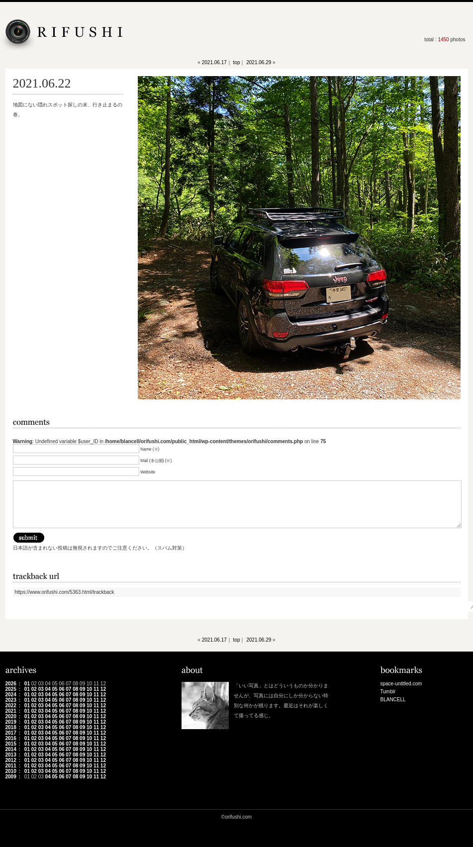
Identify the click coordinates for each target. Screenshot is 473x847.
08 (75, 689)
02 (34, 689)
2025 (10, 689)
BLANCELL (393, 699)
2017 (10, 733)
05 (54, 689)
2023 (10, 700)
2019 (10, 722)
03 (41, 689)
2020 (10, 716)
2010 (10, 771)
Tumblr (388, 691)
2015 (10, 744)
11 (96, 689)
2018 (10, 727)
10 (89, 689)
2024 (10, 694)
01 (27, 683)
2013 (10, 754)
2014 (10, 749)
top (236, 62)
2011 (10, 765)
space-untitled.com (401, 683)
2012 (10, 760)
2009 (10, 776)
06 (61, 689)
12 (103, 689)
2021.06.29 (258, 62)
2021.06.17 (214, 62)
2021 (10, 711)
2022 (10, 705)
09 (82, 689)
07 (68, 689)
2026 (10, 683)
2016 (10, 738)
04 (48, 689)
